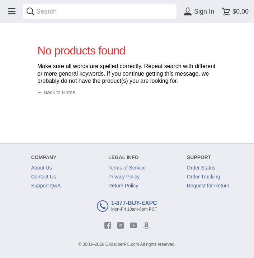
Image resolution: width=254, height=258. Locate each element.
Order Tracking (203, 177)
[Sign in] (197, 11)
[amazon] (146, 225)
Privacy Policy (124, 177)
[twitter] (120, 225)
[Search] (30, 11)
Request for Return (208, 185)
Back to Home (59, 92)
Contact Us (43, 177)
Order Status (201, 168)
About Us (41, 168)
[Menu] (11, 11)
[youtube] (133, 225)
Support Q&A (46, 185)
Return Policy (123, 185)
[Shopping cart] (234, 11)
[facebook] (107, 225)
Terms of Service (127, 168)
